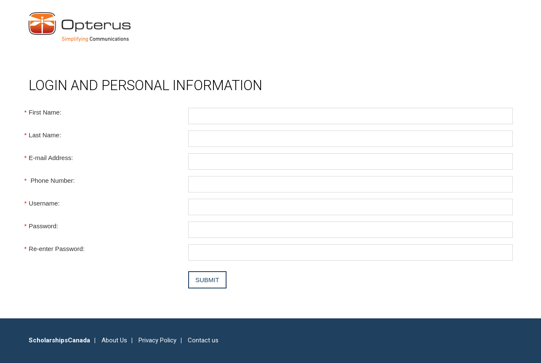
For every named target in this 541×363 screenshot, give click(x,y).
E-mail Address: (51, 157)
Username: (44, 203)
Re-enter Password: (57, 248)
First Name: (45, 112)
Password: (44, 226)
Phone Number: (52, 180)
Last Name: (45, 135)
